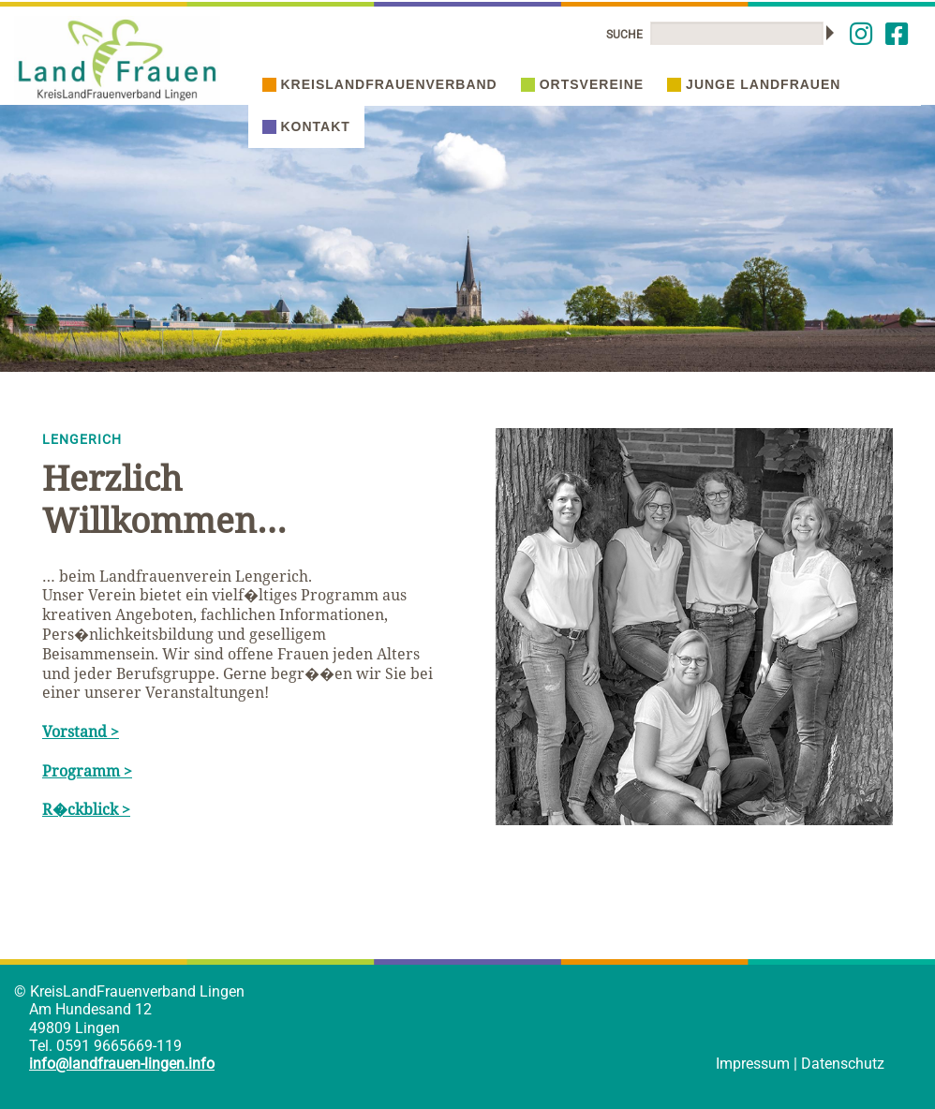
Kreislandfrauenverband (379, 84)
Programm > (87, 771)
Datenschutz (842, 1063)
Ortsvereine (582, 84)
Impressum (753, 1063)
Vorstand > (80, 731)
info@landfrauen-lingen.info (122, 1063)
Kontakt (306, 126)
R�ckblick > (86, 809)
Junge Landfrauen (753, 84)
